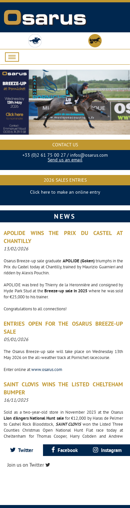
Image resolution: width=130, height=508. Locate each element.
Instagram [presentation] (107, 450)
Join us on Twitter (28, 465)
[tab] (21, 450)
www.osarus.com (46, 369)
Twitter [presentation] (21, 450)
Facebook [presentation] (64, 450)
